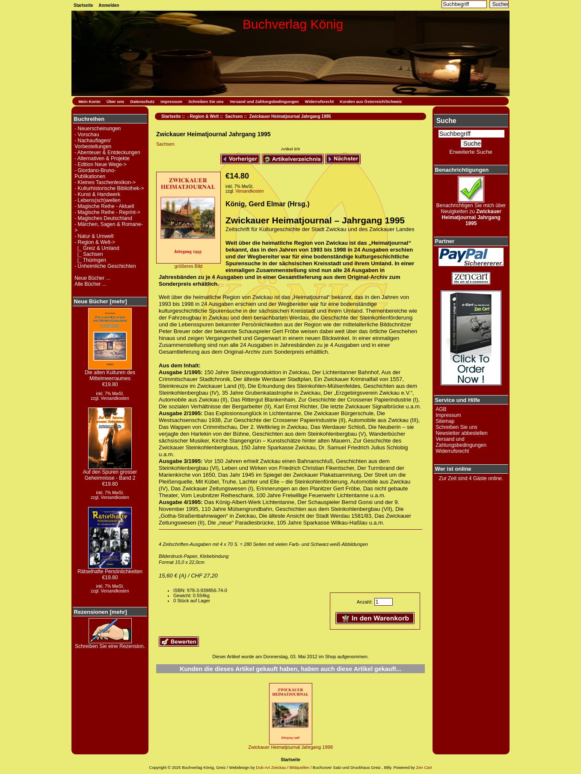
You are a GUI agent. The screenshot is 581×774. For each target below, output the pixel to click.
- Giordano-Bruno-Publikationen (95, 173)
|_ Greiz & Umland (96, 248)
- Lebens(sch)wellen (97, 200)
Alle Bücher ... (90, 284)
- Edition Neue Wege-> (100, 164)
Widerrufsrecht (319, 101)
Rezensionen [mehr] (100, 612)
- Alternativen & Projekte (102, 158)
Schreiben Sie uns (205, 101)
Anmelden (108, 5)
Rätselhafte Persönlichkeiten (109, 569)
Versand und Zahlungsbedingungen (264, 101)
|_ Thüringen (90, 260)
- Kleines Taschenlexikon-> (105, 182)
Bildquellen (299, 767)
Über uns (115, 101)
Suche (446, 120)
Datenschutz (142, 101)
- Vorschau (86, 135)
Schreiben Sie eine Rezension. (110, 644)
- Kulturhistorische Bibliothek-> (109, 188)
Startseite (83, 5)
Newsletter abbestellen (461, 433)
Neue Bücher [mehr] (100, 301)
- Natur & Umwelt (93, 236)
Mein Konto (89, 101)
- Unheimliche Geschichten (105, 266)
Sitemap (445, 421)
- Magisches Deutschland (103, 218)
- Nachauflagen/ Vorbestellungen (92, 144)
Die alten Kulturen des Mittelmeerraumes (110, 373)
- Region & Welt (203, 116)
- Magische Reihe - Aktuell (104, 206)
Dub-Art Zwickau (270, 767)
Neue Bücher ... (92, 278)
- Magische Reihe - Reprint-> (107, 212)
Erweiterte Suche (470, 152)
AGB (441, 409)
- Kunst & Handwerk (97, 194)
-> (94, 242)
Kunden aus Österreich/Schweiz (371, 101)
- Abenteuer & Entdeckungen (107, 152)
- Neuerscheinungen (97, 129)
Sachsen (234, 116)
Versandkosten (115, 398)
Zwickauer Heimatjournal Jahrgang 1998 (290, 747)
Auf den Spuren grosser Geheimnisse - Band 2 (110, 472)
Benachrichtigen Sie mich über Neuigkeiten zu (471, 212)
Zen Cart (424, 767)
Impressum (171, 101)
